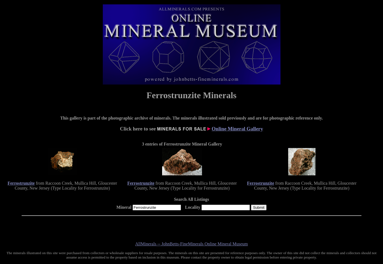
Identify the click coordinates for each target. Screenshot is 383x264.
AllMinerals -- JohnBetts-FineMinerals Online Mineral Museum (191, 244)
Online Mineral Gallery (237, 129)
